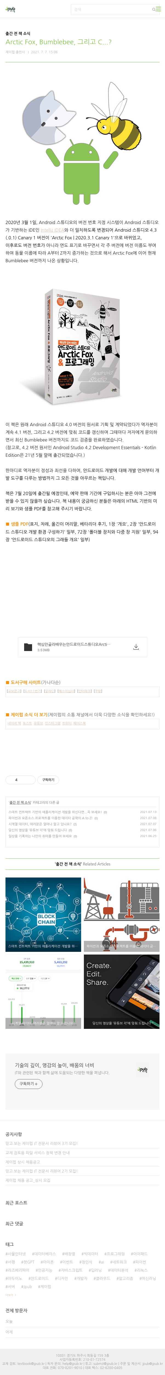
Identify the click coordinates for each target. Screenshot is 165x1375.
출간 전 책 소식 (20, 802)
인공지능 (45, 1270)
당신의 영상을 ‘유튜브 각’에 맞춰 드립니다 (37, 830)
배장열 (69, 1254)
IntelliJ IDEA (52, 230)
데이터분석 (119, 1270)
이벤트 (67, 1262)
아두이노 (15, 1278)
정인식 (87, 1262)
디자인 (62, 1278)
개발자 (81, 1278)
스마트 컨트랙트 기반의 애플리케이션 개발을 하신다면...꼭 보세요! (55, 812)
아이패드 (140, 1254)
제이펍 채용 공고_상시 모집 (27, 1180)
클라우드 (103, 1278)
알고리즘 (126, 1278)
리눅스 (142, 1270)
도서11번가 (32, 691)
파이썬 (140, 1262)
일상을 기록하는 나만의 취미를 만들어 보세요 (40, 836)
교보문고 (14, 691)
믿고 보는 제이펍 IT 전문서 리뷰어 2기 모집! (41, 1171)
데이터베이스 (45, 1254)
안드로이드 (40, 1278)
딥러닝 (96, 1270)
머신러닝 (149, 1278)
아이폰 (48, 1262)
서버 (11, 1287)
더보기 (9, 1295)
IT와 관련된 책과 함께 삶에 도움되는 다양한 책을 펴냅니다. (62, 1073)
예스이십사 (66, 691)
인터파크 (84, 691)
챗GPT (29, 1262)
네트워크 (119, 1262)
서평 (11, 1262)
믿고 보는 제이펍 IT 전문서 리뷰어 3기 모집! (41, 1144)
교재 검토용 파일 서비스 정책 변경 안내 (37, 1153)
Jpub (28, 1287)
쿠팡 (98, 691)
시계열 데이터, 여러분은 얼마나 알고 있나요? (40, 824)
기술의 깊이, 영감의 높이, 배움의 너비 (54, 1065)
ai (102, 1262)
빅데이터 (91, 1254)
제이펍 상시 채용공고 (22, 1162)
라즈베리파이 (18, 1270)
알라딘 (49, 691)
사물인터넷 (17, 1254)
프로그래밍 (116, 1254)
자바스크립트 (71, 1270)
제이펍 (45, 1287)
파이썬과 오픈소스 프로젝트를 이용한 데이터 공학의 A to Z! (50, 818)
